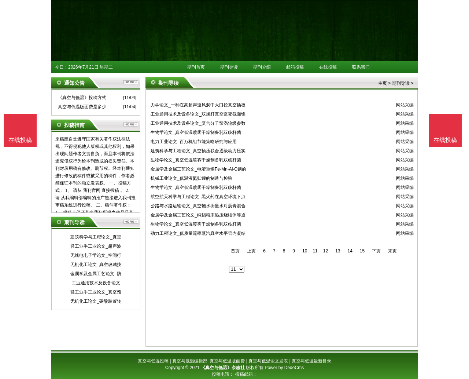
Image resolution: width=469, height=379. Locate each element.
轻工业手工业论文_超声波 (95, 246)
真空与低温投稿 (153, 361)
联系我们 (361, 67)
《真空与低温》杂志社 (223, 367)
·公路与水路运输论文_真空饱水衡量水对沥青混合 (197, 205)
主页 (382, 83)
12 (325, 251)
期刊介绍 (262, 67)
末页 (392, 251)
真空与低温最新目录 (311, 361)
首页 (235, 251)
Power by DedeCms (284, 367)
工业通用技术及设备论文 (96, 282)
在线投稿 (328, 67)
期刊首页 (196, 67)
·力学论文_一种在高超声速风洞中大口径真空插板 (197, 104)
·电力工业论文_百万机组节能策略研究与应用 (193, 141)
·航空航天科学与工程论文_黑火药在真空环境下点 (197, 196)
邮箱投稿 (295, 67)
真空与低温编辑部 (189, 361)
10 (304, 251)
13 (337, 251)
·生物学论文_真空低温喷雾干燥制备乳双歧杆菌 (195, 132)
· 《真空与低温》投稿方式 (80, 97)
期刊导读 (229, 67)
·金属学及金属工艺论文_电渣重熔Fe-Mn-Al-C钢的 (197, 169)
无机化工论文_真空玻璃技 (95, 264)
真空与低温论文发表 (268, 361)
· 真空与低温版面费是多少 (80, 106)
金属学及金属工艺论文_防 (95, 273)
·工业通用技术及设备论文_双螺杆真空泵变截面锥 (197, 114)
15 (362, 251)
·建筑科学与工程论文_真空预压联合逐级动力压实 (197, 150)
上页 (251, 251)
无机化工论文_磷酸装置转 (95, 301)
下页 (376, 251)
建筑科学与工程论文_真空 (95, 237)
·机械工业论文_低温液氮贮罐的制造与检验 (190, 178)
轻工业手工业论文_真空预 (95, 292)
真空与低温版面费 (227, 361)
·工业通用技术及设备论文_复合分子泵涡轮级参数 (197, 123)
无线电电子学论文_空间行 (95, 255)
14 (349, 251)
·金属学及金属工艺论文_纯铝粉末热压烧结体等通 (197, 215)
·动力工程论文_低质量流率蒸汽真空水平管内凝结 (197, 233)
